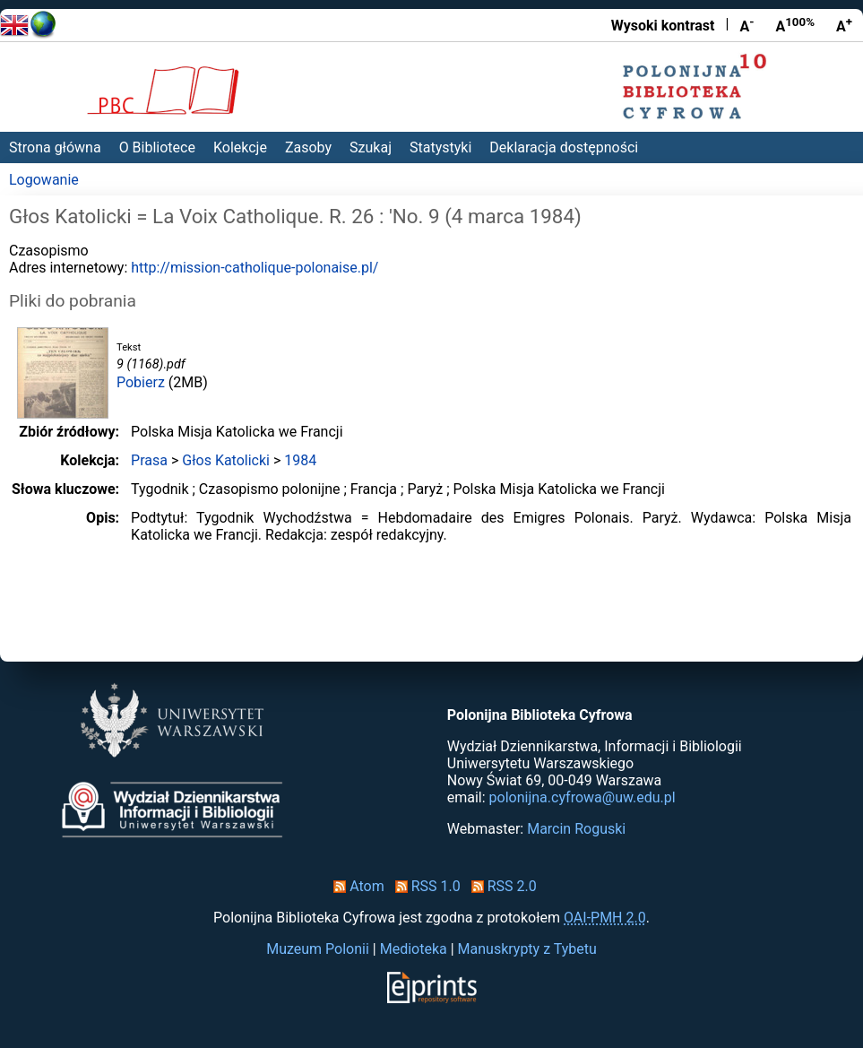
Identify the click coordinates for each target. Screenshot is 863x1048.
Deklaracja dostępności (563, 147)
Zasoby (308, 147)
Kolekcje (240, 147)
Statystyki (440, 147)
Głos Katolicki (226, 460)
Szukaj (371, 147)
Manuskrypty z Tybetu (527, 948)
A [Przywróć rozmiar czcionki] (795, 25)
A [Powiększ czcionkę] (844, 25)
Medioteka (413, 948)
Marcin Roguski (576, 828)
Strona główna (55, 147)
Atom (355, 886)
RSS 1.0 (424, 886)
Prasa (149, 460)
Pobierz (141, 382)
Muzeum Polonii (317, 948)
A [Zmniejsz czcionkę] (746, 25)
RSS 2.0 (500, 886)
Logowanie (44, 179)
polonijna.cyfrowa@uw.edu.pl (582, 797)
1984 (300, 460)
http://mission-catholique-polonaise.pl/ (254, 267)
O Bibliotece (157, 147)
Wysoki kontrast (663, 25)
